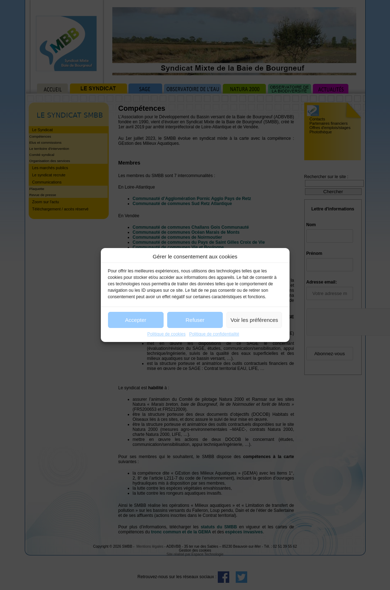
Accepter (135, 320)
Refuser (195, 320)
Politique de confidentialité (214, 334)
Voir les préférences (254, 320)
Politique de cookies (166, 334)
